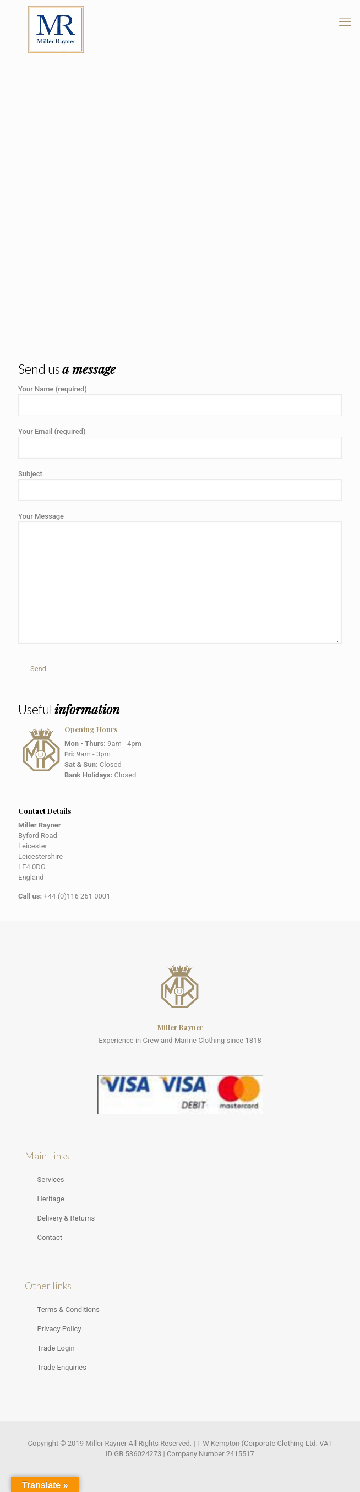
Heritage (50, 1199)
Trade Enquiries (61, 1367)
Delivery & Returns (66, 1218)
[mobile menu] (345, 22)
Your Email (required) (180, 443)
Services (50, 1179)
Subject (180, 485)
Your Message (180, 578)
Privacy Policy (59, 1329)
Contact (49, 1237)
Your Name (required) (180, 400)
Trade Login (56, 1348)
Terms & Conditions (68, 1309)
